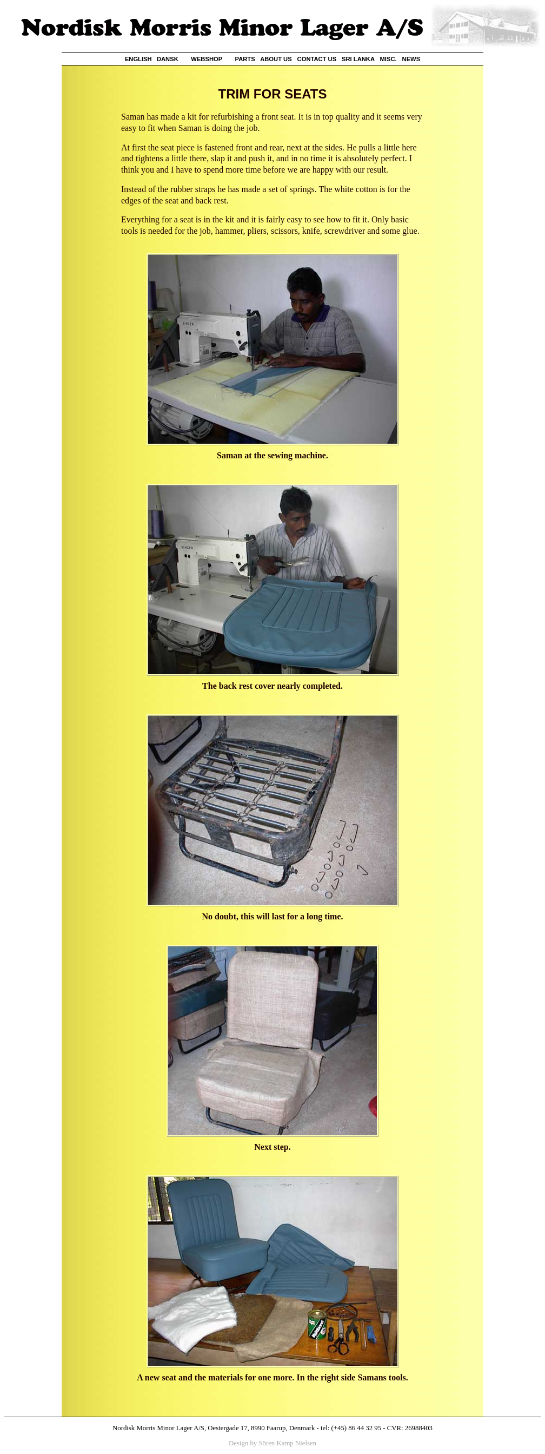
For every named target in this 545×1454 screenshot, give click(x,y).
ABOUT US (275, 59)
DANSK (167, 59)
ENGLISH (138, 59)
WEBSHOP (206, 59)
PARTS (245, 59)
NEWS (411, 59)
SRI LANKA (358, 59)
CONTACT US (317, 59)
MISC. (388, 59)
